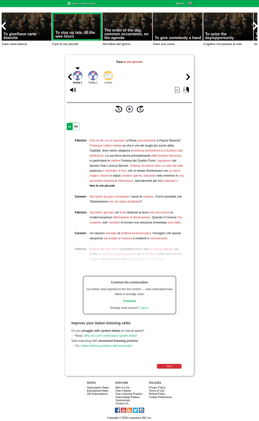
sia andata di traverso (118, 238)
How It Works (123, 390)
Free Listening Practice (129, 393)
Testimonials (122, 400)
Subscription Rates (98, 387)
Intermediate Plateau (127, 397)
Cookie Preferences (160, 397)
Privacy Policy (157, 387)
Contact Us (122, 403)
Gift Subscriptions (97, 393)
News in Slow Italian (73, 3)
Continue (129, 301)
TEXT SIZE (73, 122)
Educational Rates (97, 390)
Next (169, 366)
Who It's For (122, 387)
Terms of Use (156, 390)
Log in (144, 307)
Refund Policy (157, 393)
